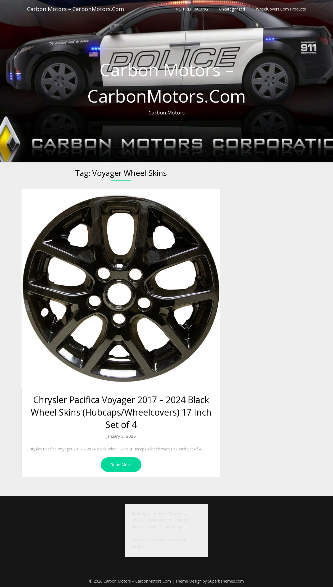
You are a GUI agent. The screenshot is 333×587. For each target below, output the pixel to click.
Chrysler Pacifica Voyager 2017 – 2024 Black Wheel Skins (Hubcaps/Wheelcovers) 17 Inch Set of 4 (121, 412)
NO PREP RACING (192, 9)
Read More (121, 464)
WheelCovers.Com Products (281, 9)
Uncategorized (232, 9)
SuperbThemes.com (226, 581)
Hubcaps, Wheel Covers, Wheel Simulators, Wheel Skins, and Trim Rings (161, 520)
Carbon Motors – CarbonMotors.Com (75, 9)
